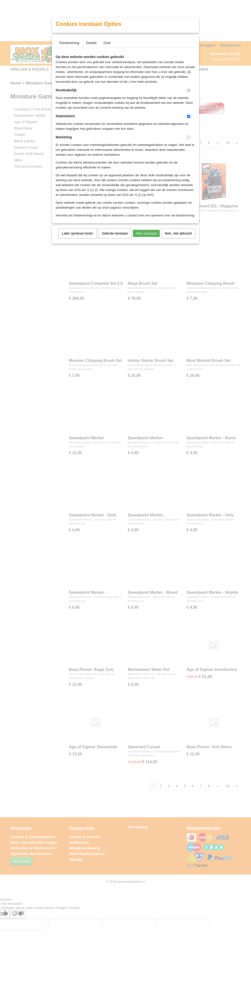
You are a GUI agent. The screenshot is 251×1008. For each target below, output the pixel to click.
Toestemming (69, 43)
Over (107, 43)
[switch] (188, 90)
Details (91, 43)
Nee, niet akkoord (178, 233)
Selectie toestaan (115, 233)
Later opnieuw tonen (77, 233)
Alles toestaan (146, 233)
